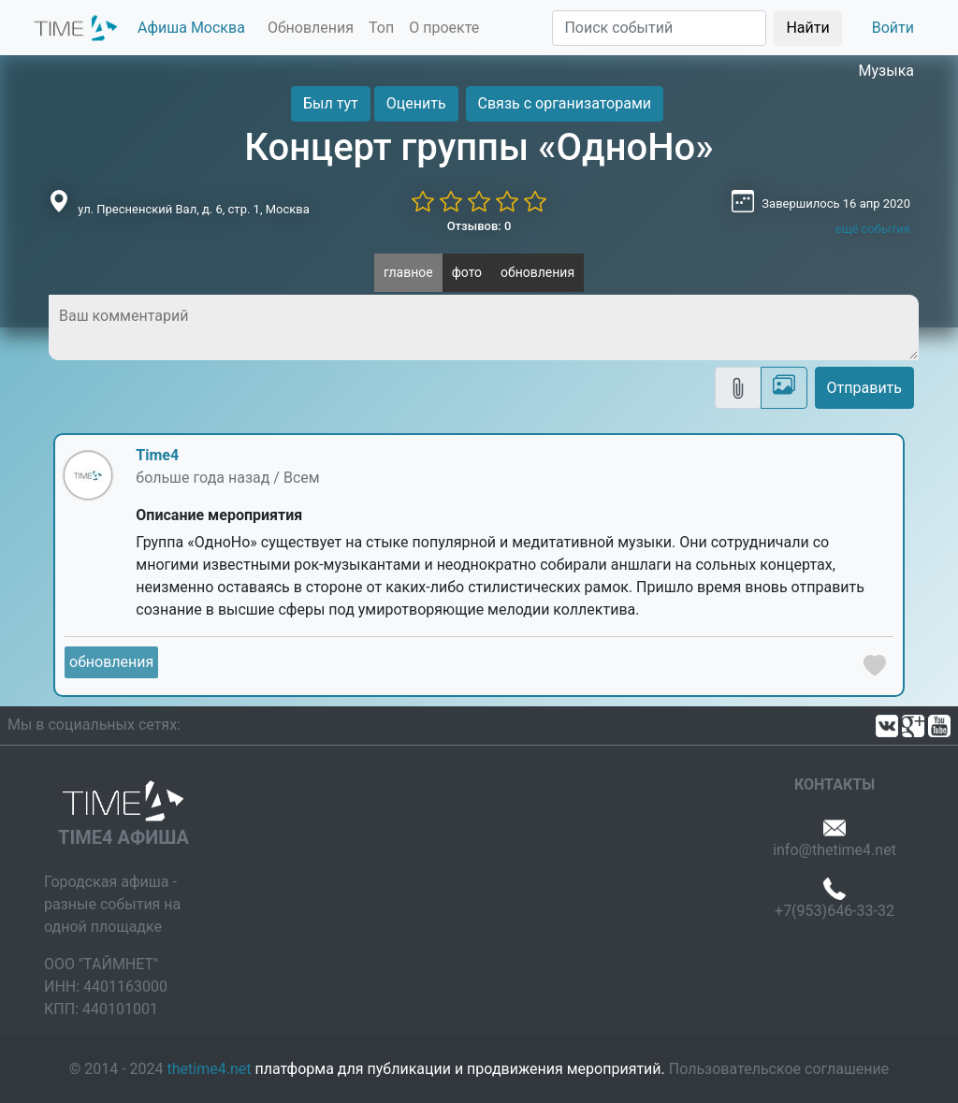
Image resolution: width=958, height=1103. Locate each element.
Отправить (864, 388)
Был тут (330, 103)
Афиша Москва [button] (191, 27)
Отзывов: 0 (479, 226)
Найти (807, 27)
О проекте (444, 27)
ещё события (872, 229)
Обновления (311, 27)
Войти (893, 27)
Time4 (157, 455)
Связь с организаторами (564, 103)
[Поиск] (659, 28)
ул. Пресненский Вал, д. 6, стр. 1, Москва (194, 209)
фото (467, 272)
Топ (381, 27)
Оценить (416, 103)
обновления (537, 272)
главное (408, 272)
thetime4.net (209, 1069)
